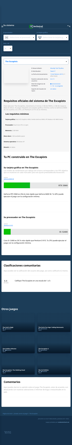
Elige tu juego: (66, 61)
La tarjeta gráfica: (42, 32)
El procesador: (8, 32)
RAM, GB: (6, 43)
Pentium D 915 (8, 225)
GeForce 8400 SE (9, 179)
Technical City (36, 27)
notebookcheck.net (63, 422)
